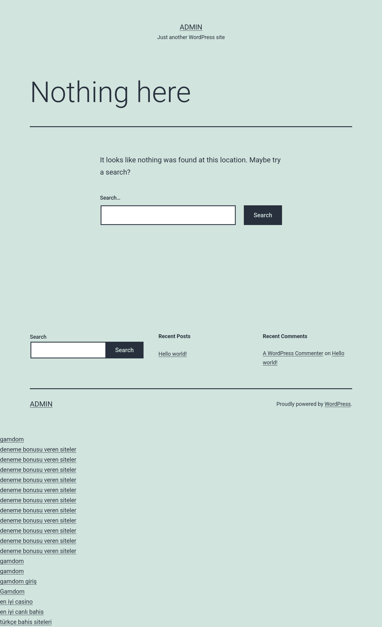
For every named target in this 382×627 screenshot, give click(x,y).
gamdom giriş (18, 581)
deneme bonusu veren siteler (38, 449)
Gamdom (12, 591)
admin (191, 27)
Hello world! (172, 354)
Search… (110, 198)
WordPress (338, 404)
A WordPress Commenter (293, 353)
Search (38, 337)
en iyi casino (16, 601)
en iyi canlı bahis (22, 611)
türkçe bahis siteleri (26, 622)
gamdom (12, 439)
